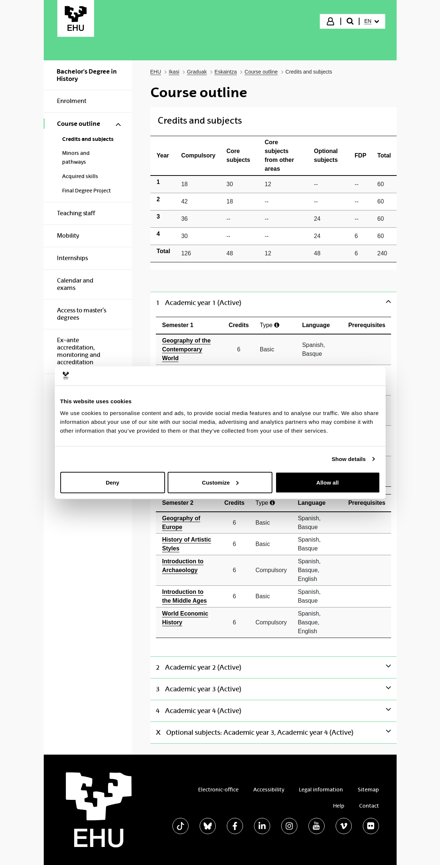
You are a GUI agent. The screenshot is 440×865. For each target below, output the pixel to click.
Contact (369, 806)
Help (338, 806)
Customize (220, 482)
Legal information (321, 790)
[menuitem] (371, 21)
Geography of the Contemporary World (186, 349)
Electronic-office (218, 790)
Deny (112, 482)
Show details (349, 459)
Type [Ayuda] (269, 325)
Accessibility (268, 790)
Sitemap (368, 790)
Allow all (327, 482)
